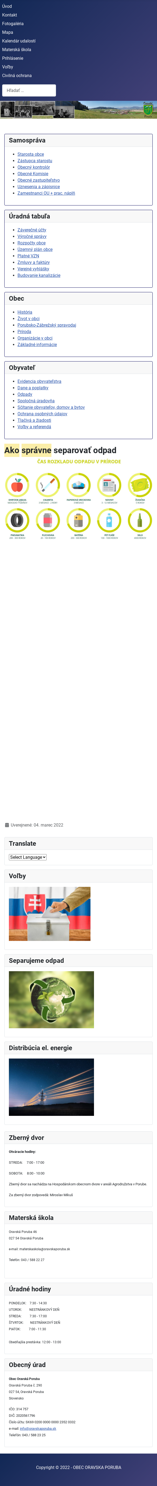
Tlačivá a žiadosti (34, 420)
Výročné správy (32, 236)
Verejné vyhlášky (33, 268)
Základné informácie (37, 344)
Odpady (25, 394)
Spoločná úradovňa (36, 400)
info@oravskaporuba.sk (38, 1429)
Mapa (7, 32)
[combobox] (29, 90)
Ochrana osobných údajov (42, 413)
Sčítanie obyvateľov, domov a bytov (51, 407)
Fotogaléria (13, 23)
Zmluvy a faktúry (34, 262)
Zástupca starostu (35, 160)
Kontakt (9, 15)
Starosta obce (31, 154)
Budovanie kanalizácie (39, 275)
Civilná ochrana (17, 75)
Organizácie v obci (35, 338)
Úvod (7, 6)
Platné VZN (28, 255)
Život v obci (29, 318)
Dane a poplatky (33, 387)
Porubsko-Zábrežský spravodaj (47, 325)
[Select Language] (28, 857)
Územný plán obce (35, 249)
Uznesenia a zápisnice (39, 186)
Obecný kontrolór (34, 167)
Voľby (7, 66)
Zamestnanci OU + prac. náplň (46, 193)
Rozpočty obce (32, 243)
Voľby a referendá (34, 426)
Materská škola (16, 49)
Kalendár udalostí (19, 41)
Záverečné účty (32, 230)
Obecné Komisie (33, 173)
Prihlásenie (12, 58)
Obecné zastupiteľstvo (39, 180)
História (25, 312)
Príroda (24, 331)
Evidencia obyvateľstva (39, 381)
